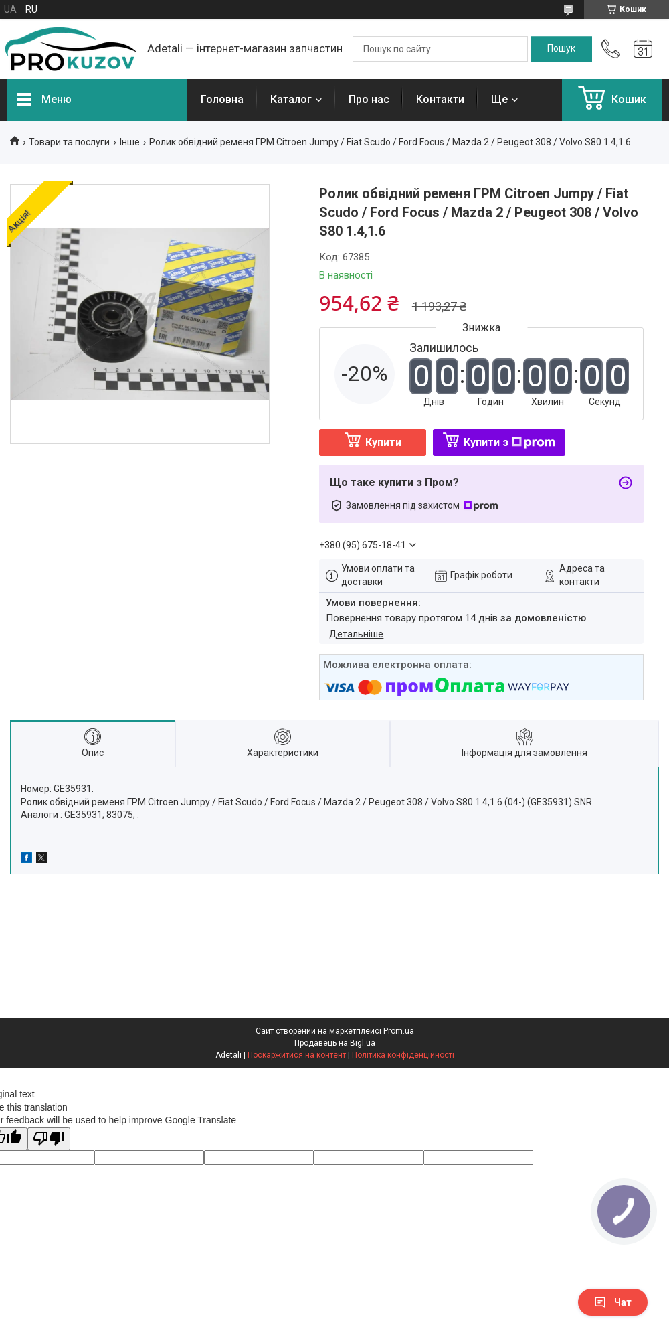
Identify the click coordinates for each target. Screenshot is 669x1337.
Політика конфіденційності (403, 1055)
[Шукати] (561, 49)
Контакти (440, 99)
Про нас (369, 99)
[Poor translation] (48, 1139)
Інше (130, 142)
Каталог (291, 99)
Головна (222, 99)
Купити (383, 442)
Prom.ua (398, 1031)
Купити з (509, 442)
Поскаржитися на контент (297, 1055)
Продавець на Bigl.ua (334, 1043)
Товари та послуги (69, 142)
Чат (613, 1302)
